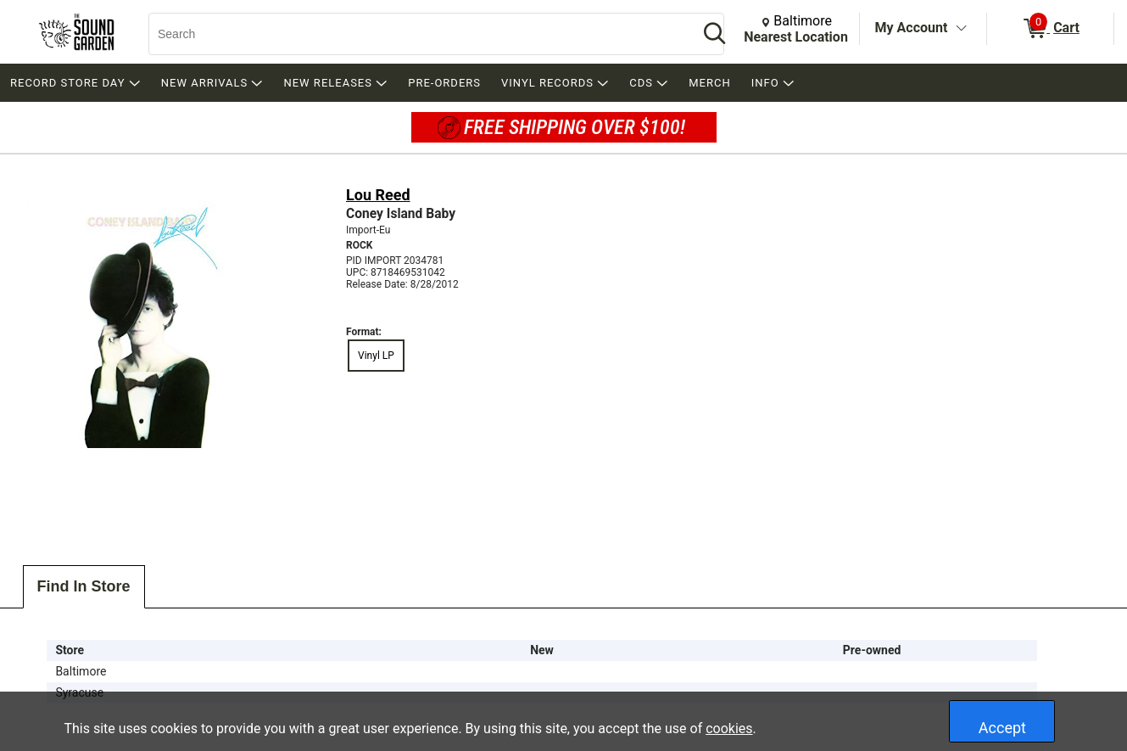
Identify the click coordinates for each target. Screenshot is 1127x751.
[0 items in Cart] (1050, 29)
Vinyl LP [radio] (376, 355)
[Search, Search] (415, 34)
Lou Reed (378, 195)
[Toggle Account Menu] (961, 29)
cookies (729, 728)
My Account (911, 28)
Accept (1002, 728)
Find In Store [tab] (84, 586)
